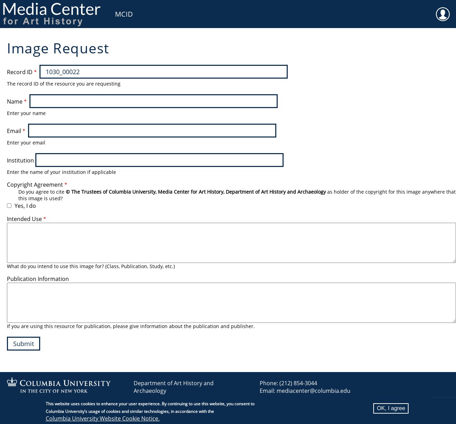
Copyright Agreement (35, 184)
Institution (20, 160)
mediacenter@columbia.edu (313, 391)
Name (15, 101)
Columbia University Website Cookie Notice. (103, 418)
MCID (124, 14)
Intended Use (24, 219)
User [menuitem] (443, 10)
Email (14, 131)
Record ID (20, 72)
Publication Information (38, 279)
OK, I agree (391, 408)
